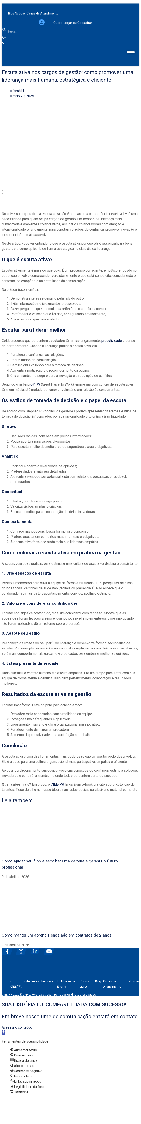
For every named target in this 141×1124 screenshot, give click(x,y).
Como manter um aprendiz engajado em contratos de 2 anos (57, 935)
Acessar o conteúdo (17, 1027)
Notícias (134, 981)
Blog (98, 981)
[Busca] (4, 26)
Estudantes (31, 981)
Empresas (48, 981)
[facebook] (8, 949)
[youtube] (50, 949)
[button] (70, 189)
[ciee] (22, 972)
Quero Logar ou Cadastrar (72, 19)
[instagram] (22, 949)
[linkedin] (36, 949)
